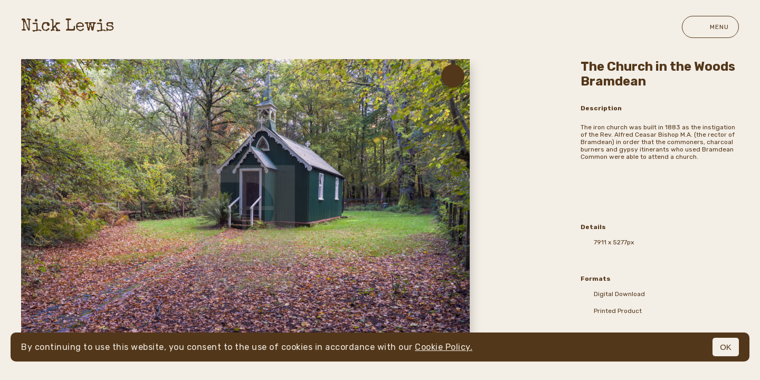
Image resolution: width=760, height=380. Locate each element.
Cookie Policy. (443, 347)
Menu (710, 27)
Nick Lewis (68, 27)
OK (726, 347)
